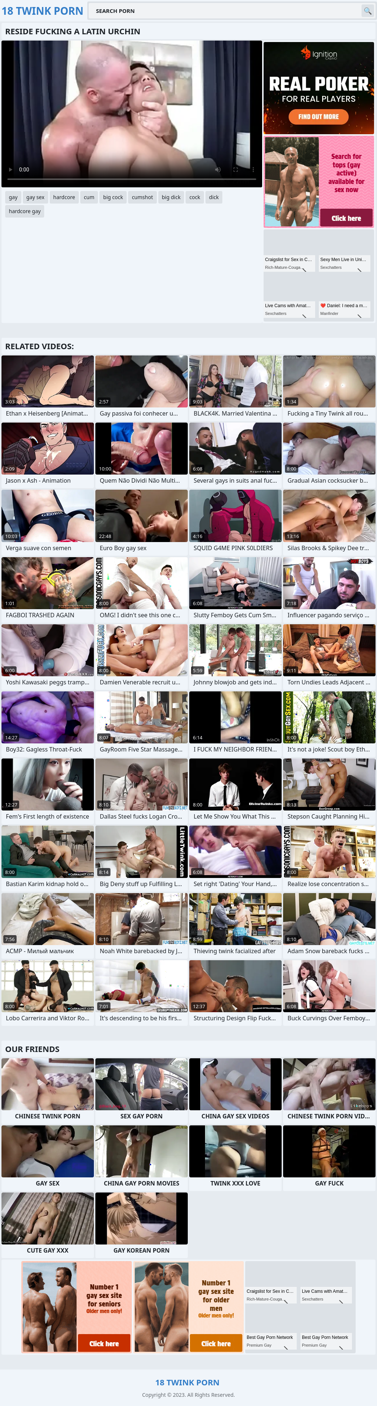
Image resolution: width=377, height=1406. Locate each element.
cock (194, 197)
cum (89, 197)
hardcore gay (24, 211)
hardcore (64, 197)
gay (13, 197)
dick (214, 197)
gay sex (36, 197)
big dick (171, 197)
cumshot (142, 197)
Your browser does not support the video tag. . (131, 114)
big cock (113, 197)
